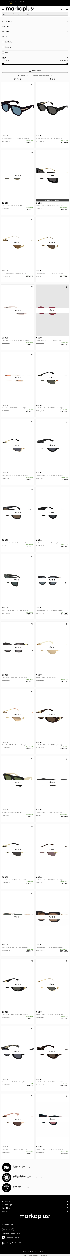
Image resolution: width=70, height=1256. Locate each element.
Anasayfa (22, 74)
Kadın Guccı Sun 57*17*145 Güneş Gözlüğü (15, 473)
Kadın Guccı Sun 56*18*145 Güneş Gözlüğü (15, 878)
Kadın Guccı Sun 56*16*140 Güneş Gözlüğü (49, 406)
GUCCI (5, 134)
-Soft (25, 1254)
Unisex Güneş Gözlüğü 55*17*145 (12, 810)
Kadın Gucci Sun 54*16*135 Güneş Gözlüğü (49, 743)
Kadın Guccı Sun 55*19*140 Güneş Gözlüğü (15, 945)
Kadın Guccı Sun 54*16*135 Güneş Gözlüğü (15, 1013)
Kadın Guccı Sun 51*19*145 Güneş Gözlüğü (49, 541)
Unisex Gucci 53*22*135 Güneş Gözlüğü (14, 743)
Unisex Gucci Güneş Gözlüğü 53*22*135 (14, 271)
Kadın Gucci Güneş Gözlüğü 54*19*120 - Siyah (50, 204)
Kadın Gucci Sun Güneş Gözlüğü (46, 676)
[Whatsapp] (12, 1227)
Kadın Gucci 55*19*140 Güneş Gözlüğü (14, 406)
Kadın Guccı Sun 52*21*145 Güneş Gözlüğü (49, 608)
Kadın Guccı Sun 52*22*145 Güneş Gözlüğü (49, 1080)
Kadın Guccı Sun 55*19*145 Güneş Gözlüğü (15, 676)
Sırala (52, 77)
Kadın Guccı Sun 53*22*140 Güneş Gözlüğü (49, 473)
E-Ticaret (29, 1254)
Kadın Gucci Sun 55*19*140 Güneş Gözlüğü (49, 271)
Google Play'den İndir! (11, 1241)
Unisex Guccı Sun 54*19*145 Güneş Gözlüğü (15, 136)
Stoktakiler (7, 40)
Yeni (5, 51)
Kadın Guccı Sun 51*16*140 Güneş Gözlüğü (49, 810)
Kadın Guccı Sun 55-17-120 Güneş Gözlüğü (49, 945)
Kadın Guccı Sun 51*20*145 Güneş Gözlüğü (15, 1080)
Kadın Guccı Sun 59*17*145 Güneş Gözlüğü (15, 541)
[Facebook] (8, 1227)
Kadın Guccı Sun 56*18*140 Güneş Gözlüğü (15, 1147)
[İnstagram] (3, 1227)
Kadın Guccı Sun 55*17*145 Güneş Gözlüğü (15, 608)
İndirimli (6, 45)
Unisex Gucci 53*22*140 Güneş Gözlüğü (48, 339)
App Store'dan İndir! (11, 1236)
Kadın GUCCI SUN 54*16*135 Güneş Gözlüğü (15, 339)
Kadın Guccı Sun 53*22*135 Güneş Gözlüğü (49, 1013)
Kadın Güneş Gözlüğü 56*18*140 (12, 204)
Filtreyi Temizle (35, 69)
